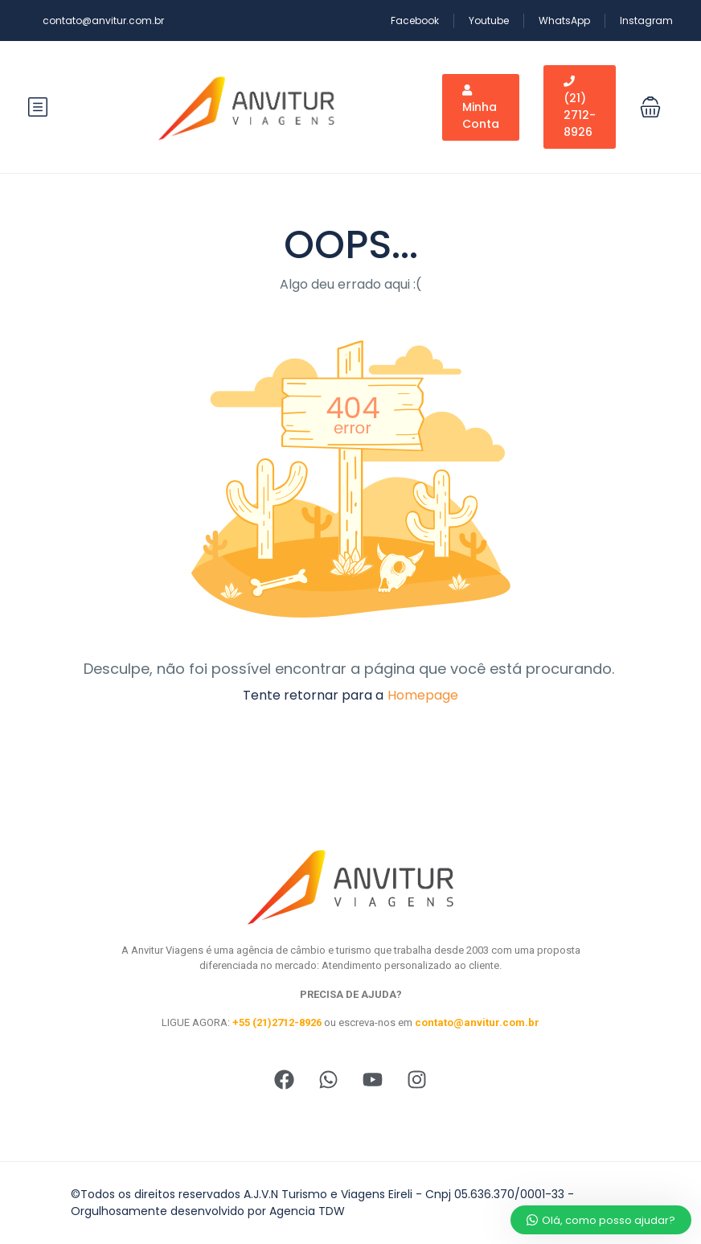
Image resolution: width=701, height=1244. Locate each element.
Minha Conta (480, 108)
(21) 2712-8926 (580, 108)
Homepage (422, 695)
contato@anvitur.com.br (103, 20)
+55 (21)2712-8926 (277, 1022)
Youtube (489, 20)
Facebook (415, 20)
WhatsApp (564, 20)
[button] (650, 106)
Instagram (646, 20)
